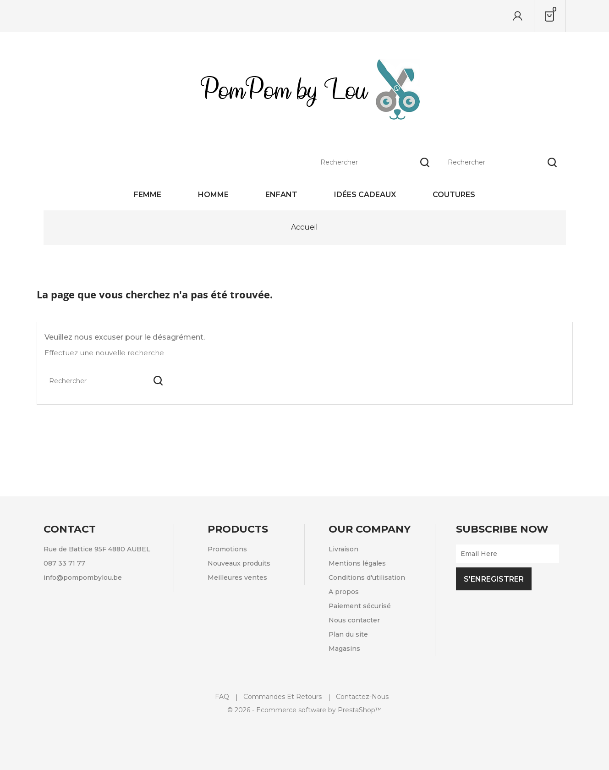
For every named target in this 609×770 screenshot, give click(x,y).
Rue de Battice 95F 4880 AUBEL (97, 549)
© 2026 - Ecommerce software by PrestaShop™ (304, 710)
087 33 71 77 (64, 563)
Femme (147, 194)
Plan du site (348, 634)
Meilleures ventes (237, 577)
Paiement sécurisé (360, 606)
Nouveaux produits (239, 563)
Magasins (344, 648)
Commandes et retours (282, 697)
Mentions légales (357, 563)
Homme (213, 194)
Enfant (281, 194)
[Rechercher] (502, 16)
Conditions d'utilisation (367, 577)
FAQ (222, 697)
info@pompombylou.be (83, 577)
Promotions (227, 549)
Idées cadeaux (365, 194)
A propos (344, 592)
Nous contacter (354, 620)
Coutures (454, 194)
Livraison (343, 549)
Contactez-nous (362, 697)
